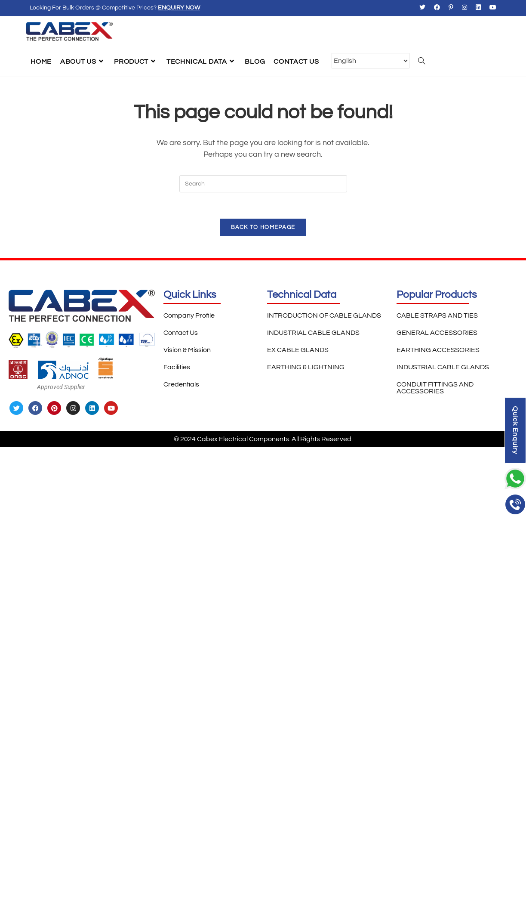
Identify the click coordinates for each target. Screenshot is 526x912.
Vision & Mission (187, 349)
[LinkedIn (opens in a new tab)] (478, 8)
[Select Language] (370, 60)
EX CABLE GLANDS (298, 349)
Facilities (176, 367)
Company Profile (189, 315)
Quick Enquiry (515, 430)
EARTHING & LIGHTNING (306, 367)
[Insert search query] (263, 183)
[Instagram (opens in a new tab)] (464, 8)
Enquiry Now (179, 8)
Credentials (181, 384)
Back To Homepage (263, 227)
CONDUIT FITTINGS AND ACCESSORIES (435, 388)
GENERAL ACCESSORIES (437, 332)
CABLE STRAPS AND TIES (437, 315)
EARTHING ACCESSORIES (438, 349)
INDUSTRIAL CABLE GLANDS (313, 332)
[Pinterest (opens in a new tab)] (451, 8)
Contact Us (180, 332)
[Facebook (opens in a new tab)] (437, 8)
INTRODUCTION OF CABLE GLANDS (324, 315)
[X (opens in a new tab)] (422, 8)
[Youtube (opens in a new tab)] (490, 8)
